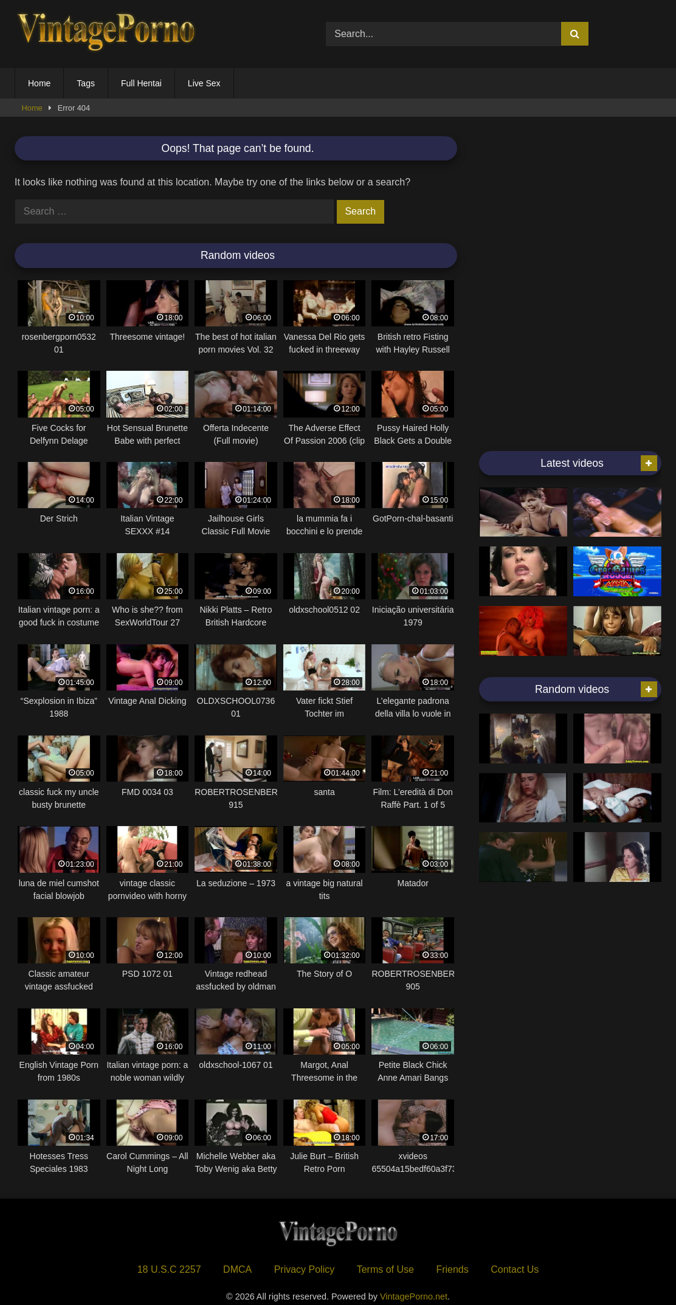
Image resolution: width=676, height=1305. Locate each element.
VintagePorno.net (413, 1296)
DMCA (237, 1269)
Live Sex (204, 83)
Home (39, 83)
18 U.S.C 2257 (169, 1269)
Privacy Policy (304, 1269)
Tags (86, 83)
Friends (452, 1269)
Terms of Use (385, 1269)
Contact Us (515, 1269)
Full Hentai (141, 83)
